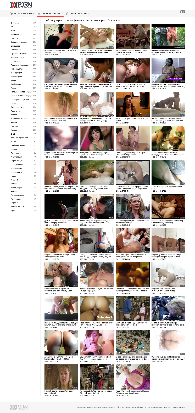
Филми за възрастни (22, 13)
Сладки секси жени (77, 13)
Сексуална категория (50, 13)
